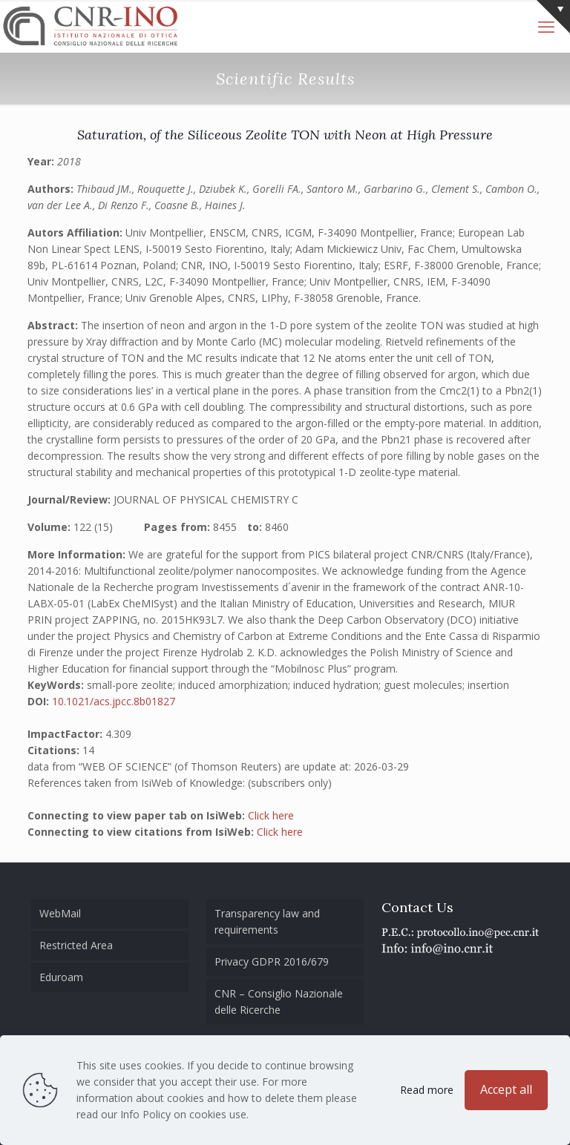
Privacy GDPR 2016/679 (271, 961)
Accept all (506, 1089)
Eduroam (61, 977)
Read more (426, 1090)
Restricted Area (76, 945)
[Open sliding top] (553, 16)
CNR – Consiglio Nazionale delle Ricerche (278, 1001)
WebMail (60, 913)
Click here (271, 815)
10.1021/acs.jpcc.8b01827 (113, 701)
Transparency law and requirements (267, 921)
